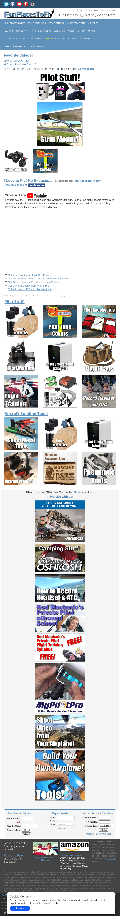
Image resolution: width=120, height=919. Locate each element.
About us (59, 30)
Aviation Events (37, 23)
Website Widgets (15, 46)
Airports (93, 23)
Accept (20, 908)
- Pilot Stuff (57, 38)
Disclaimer (71, 891)
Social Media (36, 46)
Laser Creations (76, 23)
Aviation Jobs (56, 23)
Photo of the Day (41, 30)
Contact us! (89, 30)
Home (79, 10)
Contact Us (111, 10)
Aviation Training (83, 38)
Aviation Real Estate (17, 30)
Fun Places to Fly (15, 23)
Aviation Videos (15, 38)
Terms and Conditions (95, 10)
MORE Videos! (35, 38)
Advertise (73, 30)
